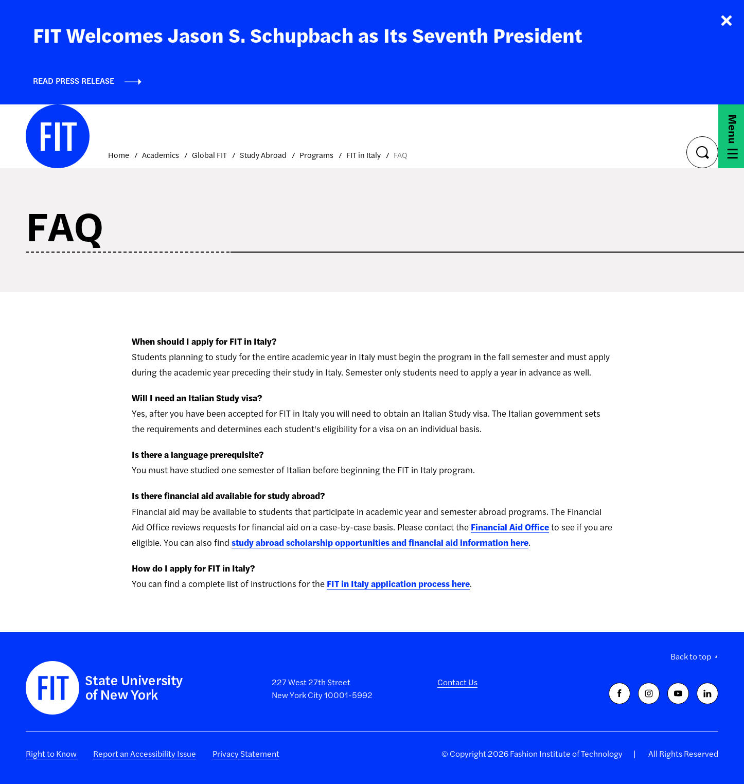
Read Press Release (73, 80)
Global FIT (209, 154)
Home (118, 154)
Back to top (690, 656)
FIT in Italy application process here (398, 583)
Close (726, 20)
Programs (316, 154)
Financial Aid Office (510, 527)
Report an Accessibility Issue (144, 753)
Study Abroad (263, 154)
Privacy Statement (245, 753)
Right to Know (51, 753)
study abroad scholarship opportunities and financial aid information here (380, 542)
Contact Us (457, 682)
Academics (160, 154)
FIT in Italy (363, 154)
